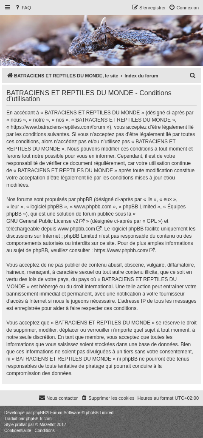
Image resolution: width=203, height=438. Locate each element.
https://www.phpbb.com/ (121, 250)
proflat (21, 424)
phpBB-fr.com (39, 418)
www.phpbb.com (76, 229)
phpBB (39, 412)
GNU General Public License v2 (42, 221)
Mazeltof (47, 424)
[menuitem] (22, 8)
